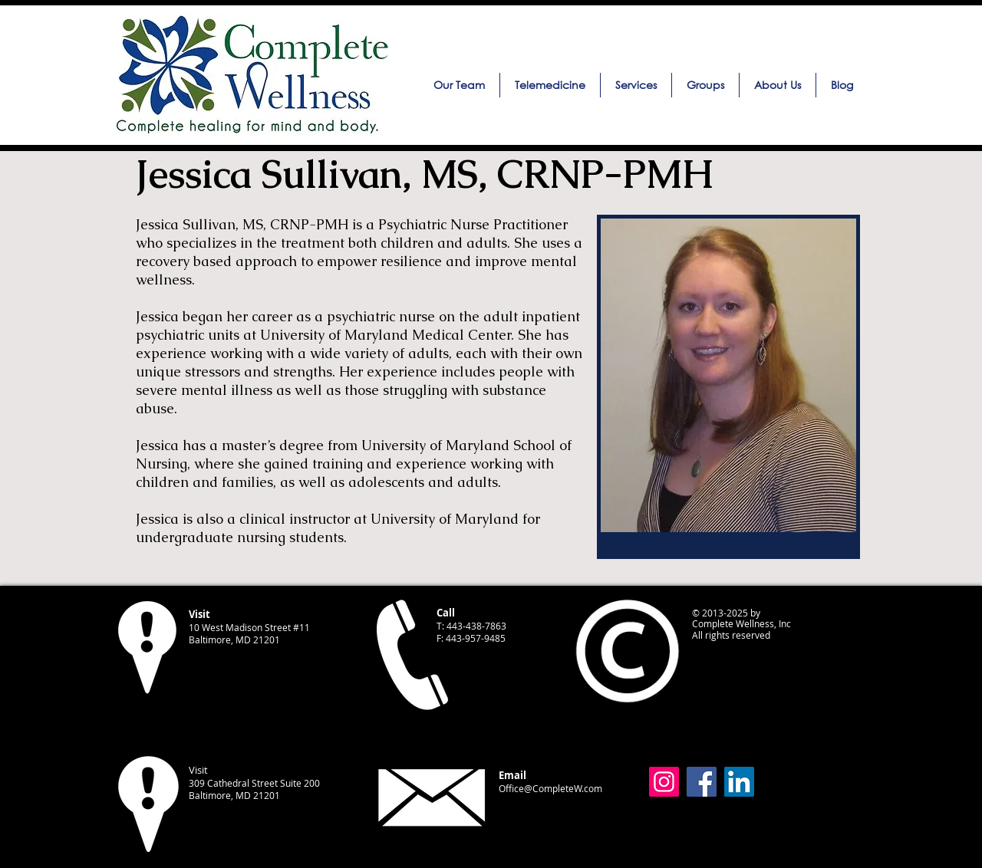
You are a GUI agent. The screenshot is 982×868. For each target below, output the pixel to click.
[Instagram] (664, 782)
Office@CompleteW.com (550, 788)
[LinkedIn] (739, 782)
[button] (636, 85)
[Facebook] (702, 782)
